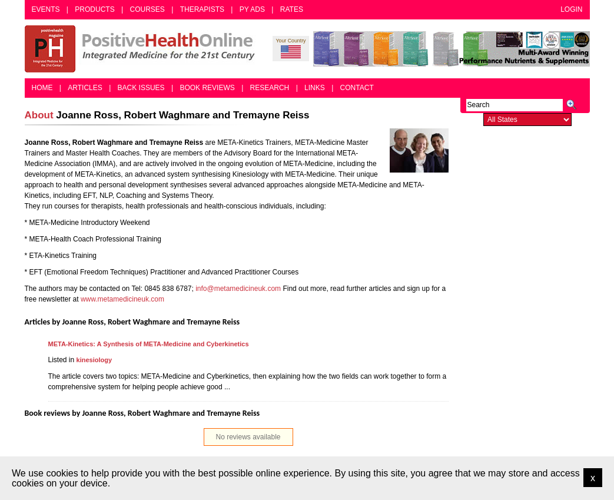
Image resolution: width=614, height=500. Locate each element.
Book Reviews (207, 88)
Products (94, 9)
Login (571, 9)
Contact (357, 88)
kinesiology (94, 359)
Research (270, 88)
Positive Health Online (142, 48)
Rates (291, 9)
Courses (147, 9)
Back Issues (141, 88)
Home (42, 88)
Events (46, 9)
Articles (85, 88)
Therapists (202, 9)
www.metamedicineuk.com (122, 299)
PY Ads (252, 9)
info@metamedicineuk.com (238, 288)
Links (314, 88)
